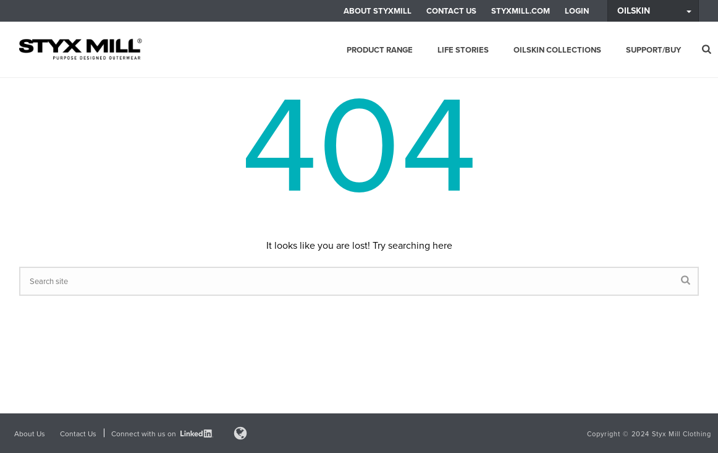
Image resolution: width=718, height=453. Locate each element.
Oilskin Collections (557, 50)
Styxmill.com (520, 11)
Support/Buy (653, 50)
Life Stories (463, 50)
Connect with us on (162, 434)
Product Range (380, 50)
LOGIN (577, 11)
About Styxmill (378, 11)
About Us (29, 434)
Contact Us (451, 11)
